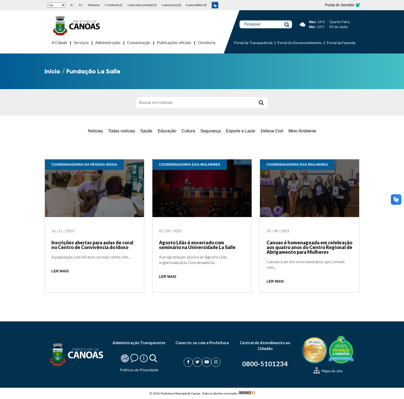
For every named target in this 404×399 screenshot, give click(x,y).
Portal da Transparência (253, 42)
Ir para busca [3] (171, 5)
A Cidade (59, 42)
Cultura (188, 131)
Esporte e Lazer (241, 131)
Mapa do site (328, 371)
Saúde (146, 131)
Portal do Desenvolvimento (299, 42)
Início (52, 71)
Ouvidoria (206, 42)
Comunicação (138, 42)
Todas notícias (121, 131)
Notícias (95, 131)
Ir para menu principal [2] (142, 5)
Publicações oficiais (174, 42)
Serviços (81, 42)
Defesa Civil (272, 131)
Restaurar (94, 5)
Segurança (210, 131)
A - (72, 5)
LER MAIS (60, 271)
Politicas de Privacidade (139, 370)
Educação (167, 131)
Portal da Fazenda (341, 42)
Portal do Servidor (342, 5)
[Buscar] (261, 102)
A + (81, 5)
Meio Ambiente (302, 131)
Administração (107, 42)
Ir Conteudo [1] (113, 5)
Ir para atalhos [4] (196, 5)
